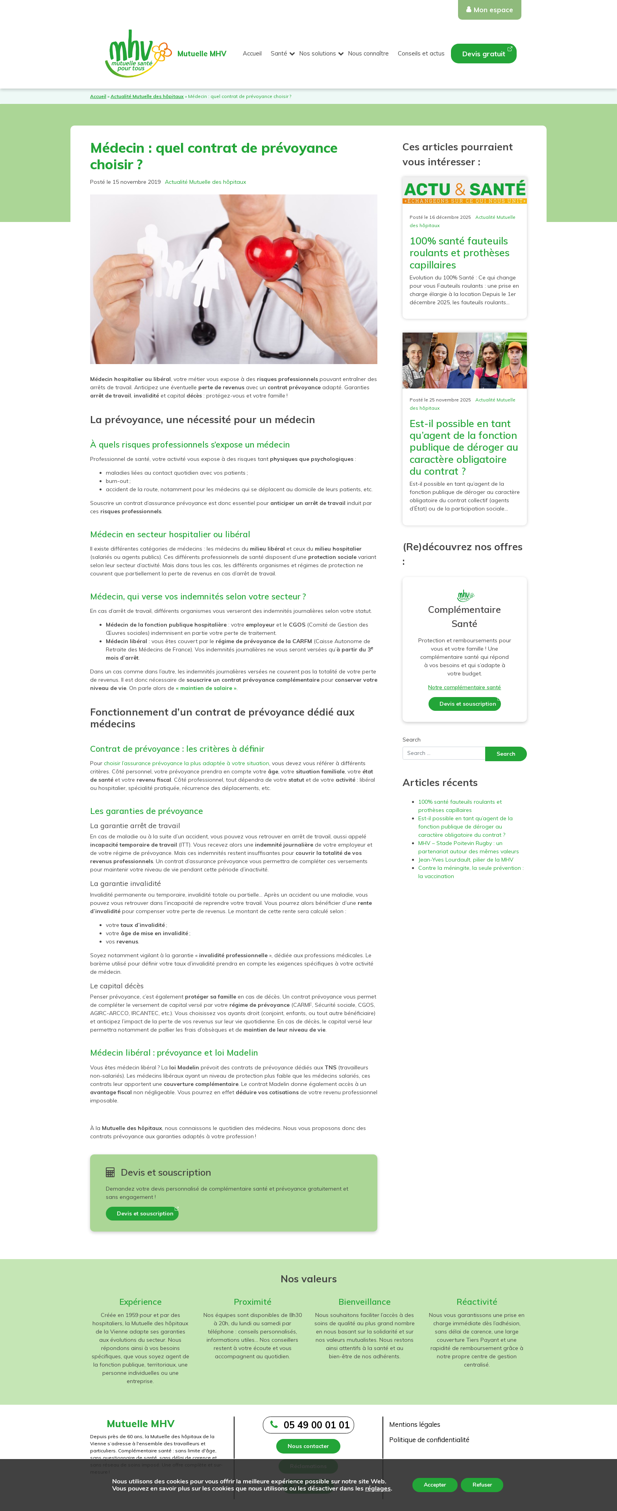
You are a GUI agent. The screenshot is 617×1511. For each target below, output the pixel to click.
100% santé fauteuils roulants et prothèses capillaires (460, 252)
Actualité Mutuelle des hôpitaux (147, 96)
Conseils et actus (421, 53)
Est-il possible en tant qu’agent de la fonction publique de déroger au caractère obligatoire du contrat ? (464, 447)
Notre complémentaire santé (464, 687)
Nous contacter (308, 1446)
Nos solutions (317, 53)
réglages (377, 1488)
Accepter (435, 1485)
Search (412, 739)
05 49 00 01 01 (317, 1425)
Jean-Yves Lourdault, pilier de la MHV (466, 859)
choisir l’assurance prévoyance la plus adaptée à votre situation (186, 763)
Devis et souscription (145, 1213)
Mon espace (493, 10)
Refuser (482, 1485)
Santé (279, 53)
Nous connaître (368, 53)
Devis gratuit (483, 53)
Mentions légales (414, 1424)
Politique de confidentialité (429, 1439)
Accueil (252, 53)
